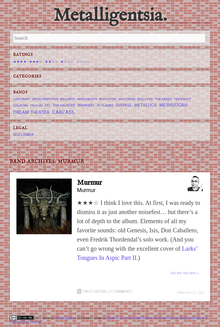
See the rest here (183, 273)
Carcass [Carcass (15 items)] (63, 112)
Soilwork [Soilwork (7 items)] (20, 105)
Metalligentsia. (110, 15)
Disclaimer (23, 134)
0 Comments (120, 291)
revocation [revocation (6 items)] (107, 99)
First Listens (94, 291)
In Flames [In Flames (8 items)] (105, 105)
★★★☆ (35, 61)
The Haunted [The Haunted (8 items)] (64, 105)
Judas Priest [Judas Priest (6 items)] (21, 99)
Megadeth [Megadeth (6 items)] (67, 99)
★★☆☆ (51, 61)
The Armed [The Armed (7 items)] (163, 99)
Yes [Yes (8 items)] (47, 105)
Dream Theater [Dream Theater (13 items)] (31, 112)
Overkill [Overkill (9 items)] (124, 105)
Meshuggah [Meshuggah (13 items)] (173, 105)
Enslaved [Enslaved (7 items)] (145, 99)
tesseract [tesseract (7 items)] (182, 99)
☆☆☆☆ (83, 61)
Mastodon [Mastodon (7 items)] (126, 99)
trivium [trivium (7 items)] (36, 105)
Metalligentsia (65, 318)
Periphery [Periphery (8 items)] (86, 105)
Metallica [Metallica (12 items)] (145, 105)
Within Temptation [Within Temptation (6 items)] (45, 99)
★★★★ (20, 61)
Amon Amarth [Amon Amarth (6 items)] (87, 99)
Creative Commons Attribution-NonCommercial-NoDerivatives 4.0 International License (108, 320)
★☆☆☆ (67, 61)
